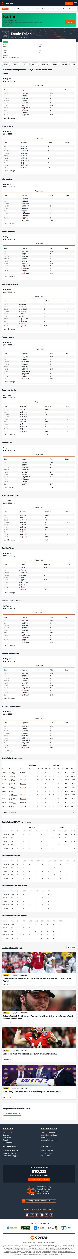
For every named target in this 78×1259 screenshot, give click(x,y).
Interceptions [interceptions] (7, 179)
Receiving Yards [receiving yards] (9, 389)
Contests (46, 1146)
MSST (14, 784)
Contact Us (7, 1132)
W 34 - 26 (23, 798)
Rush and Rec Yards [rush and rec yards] (10, 495)
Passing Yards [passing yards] (8, 337)
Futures (58, 9)
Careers (6, 1135)
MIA (14, 772)
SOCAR (15, 795)
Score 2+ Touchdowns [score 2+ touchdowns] (11, 706)
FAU (12, 838)
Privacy (38, 1209)
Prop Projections (47, 9)
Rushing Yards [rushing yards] (8, 548)
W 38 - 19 (23, 783)
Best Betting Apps (10, 1156)
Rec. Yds (64, 64)
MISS (12, 834)
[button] (39, 812)
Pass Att (35, 64)
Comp (15, 64)
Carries (6, 64)
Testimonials (8, 1142)
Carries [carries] (5, 73)
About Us (8, 1128)
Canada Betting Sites (11, 1151)
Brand (5, 1140)
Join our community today (39, 1179)
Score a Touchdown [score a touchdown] (10, 653)
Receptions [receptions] (7, 442)
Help (33, 1209)
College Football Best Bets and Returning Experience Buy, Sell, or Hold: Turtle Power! (37, 979)
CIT (14, 791)
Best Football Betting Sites (12, 1113)
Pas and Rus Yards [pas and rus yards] (10, 284)
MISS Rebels (18, 38)
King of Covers (46, 1153)
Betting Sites (10, 1146)
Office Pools (45, 1156)
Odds (38, 9)
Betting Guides (49, 1128)
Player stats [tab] (39, 85)
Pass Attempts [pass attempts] (8, 231)
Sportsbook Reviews (49, 1132)
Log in (69, 3)
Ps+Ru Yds (45, 64)
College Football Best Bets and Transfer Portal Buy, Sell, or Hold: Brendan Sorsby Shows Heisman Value (38, 1017)
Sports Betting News (49, 1135)
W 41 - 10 (23, 780)
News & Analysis (68, 9)
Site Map (27, 1209)
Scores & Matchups (17, 9)
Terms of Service (48, 1209)
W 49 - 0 (22, 791)
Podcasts (44, 1137)
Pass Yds (54, 64)
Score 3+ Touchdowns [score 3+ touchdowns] (11, 600)
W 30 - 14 (23, 795)
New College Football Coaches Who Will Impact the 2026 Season (32, 1091)
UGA (14, 776)
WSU (14, 806)
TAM (12, 841)
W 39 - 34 (23, 776)
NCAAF (5, 9)
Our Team (7, 1137)
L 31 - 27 (22, 772)
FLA (14, 787)
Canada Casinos (9, 1153)
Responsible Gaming (48, 1140)
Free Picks (30, 9)
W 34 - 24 (23, 787)
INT (25, 64)
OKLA (14, 799)
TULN (14, 780)
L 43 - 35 (23, 802)
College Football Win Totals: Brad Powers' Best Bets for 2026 (30, 1054)
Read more (72, 948)
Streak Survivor (47, 1151)
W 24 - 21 (23, 806)
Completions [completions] (7, 126)
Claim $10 (69, 22)
